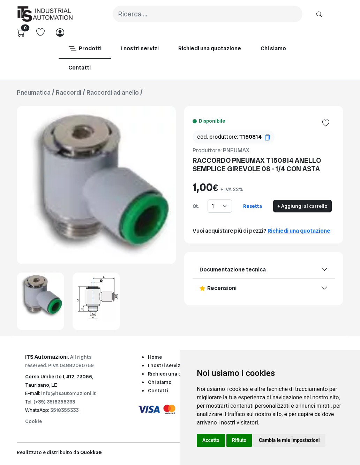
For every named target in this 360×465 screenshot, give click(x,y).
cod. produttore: (233, 136)
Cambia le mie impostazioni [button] (289, 440)
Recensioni (218, 288)
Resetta (252, 206)
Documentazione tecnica (233, 269)
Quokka (91, 452)
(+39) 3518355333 (54, 402)
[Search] (207, 14)
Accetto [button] (210, 440)
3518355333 (64, 410)
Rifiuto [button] (239, 440)
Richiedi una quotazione (299, 230)
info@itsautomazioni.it (68, 393)
